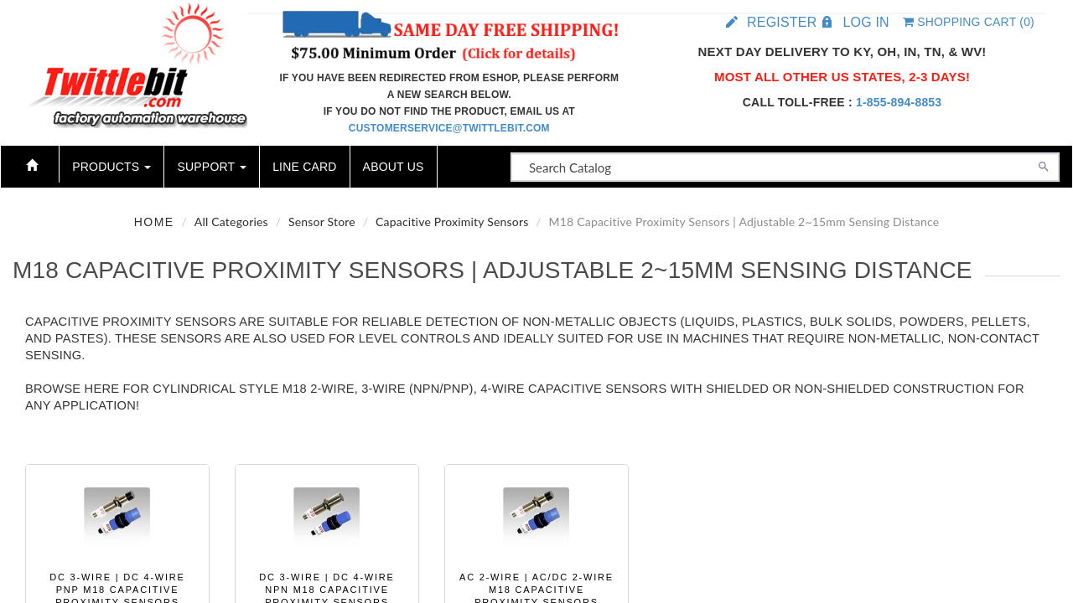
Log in (865, 22)
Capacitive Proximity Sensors (452, 221)
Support (211, 166)
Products (111, 166)
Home (154, 222)
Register (781, 22)
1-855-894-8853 (898, 102)
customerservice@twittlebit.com (449, 128)
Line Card (304, 166)
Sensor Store (321, 221)
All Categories (231, 221)
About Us (393, 166)
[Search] (1044, 165)
